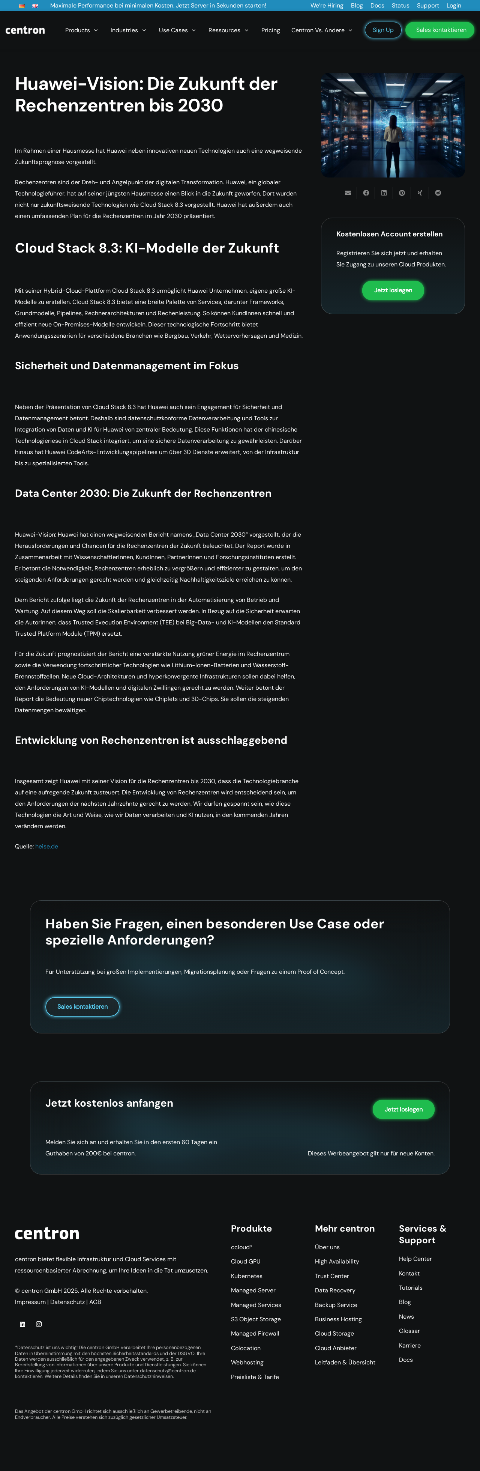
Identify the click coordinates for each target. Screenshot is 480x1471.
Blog (405, 1302)
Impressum (30, 1302)
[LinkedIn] (22, 1324)
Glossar (409, 1331)
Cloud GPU (246, 1261)
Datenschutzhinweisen (148, 1376)
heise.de (46, 846)
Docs (406, 1360)
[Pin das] (402, 193)
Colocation (246, 1348)
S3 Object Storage (256, 1319)
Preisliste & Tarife (255, 1377)
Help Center (415, 1259)
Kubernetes (246, 1276)
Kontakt (409, 1273)
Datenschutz (67, 1302)
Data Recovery (335, 1290)
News (406, 1317)
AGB (95, 1302)
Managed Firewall (255, 1333)
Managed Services (256, 1305)
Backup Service (336, 1305)
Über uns (327, 1247)
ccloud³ (241, 1247)
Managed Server (253, 1290)
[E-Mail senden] (348, 193)
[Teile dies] (366, 193)
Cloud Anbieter (336, 1348)
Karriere (410, 1345)
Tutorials (411, 1288)
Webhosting (247, 1362)
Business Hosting (338, 1319)
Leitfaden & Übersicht (345, 1362)
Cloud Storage (334, 1333)
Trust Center (332, 1276)
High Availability (337, 1261)
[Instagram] (38, 1324)
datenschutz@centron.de (168, 1370)
